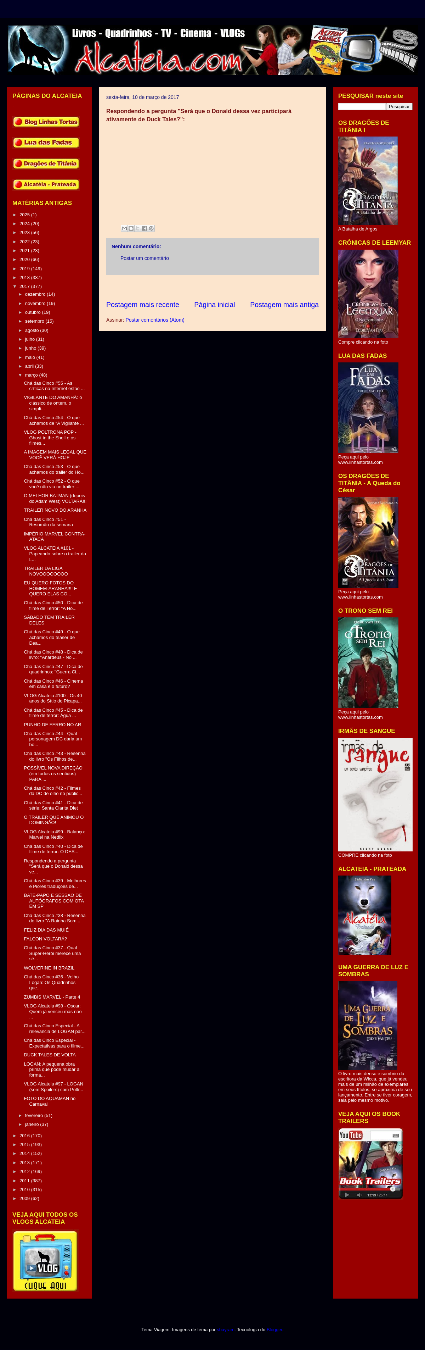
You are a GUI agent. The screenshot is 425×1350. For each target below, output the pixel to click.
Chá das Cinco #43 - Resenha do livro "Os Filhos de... (54, 756)
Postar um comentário (144, 258)
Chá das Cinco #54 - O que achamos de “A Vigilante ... (54, 420)
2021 (25, 250)
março (32, 375)
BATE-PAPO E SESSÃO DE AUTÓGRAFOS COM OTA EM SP (54, 901)
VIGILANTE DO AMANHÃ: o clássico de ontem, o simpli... (53, 403)
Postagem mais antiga (284, 305)
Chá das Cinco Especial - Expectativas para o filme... (54, 1043)
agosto (32, 330)
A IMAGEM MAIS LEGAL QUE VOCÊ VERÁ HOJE (55, 454)
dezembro (36, 294)
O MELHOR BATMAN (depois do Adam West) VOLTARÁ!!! (55, 498)
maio (30, 357)
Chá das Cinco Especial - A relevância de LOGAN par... (54, 1028)
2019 (25, 268)
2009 (25, 1198)
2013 (25, 1162)
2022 (25, 241)
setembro (35, 321)
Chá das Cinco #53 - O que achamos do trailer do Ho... (54, 469)
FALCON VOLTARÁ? (45, 938)
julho (30, 339)
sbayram (225, 1329)
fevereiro (34, 1115)
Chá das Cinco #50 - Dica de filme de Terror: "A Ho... (53, 605)
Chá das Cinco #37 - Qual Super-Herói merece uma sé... (52, 953)
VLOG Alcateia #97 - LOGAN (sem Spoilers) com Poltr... (53, 1086)
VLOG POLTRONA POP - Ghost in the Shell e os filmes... (50, 437)
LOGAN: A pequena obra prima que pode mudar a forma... (51, 1069)
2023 (25, 232)
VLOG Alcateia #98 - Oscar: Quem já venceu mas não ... (52, 1011)
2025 (25, 214)
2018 (25, 277)
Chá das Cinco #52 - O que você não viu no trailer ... (52, 483)
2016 (25, 1135)
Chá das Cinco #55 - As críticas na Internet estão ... (54, 385)
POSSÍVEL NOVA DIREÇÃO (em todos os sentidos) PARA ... (53, 773)
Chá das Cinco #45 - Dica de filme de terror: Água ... (53, 712)
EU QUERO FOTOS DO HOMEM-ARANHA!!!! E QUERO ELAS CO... (50, 588)
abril (30, 366)
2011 (25, 1180)
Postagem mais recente (142, 305)
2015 (25, 1144)
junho (31, 348)
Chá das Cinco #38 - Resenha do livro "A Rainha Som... (54, 918)
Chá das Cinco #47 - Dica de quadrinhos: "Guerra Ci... (53, 669)
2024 (25, 223)
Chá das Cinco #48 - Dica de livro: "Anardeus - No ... (53, 654)
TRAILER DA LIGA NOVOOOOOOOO (46, 571)
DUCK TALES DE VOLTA (49, 1054)
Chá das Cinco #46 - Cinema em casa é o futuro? (53, 683)
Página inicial (214, 305)
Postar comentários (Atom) (155, 320)
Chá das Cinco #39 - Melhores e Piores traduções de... (55, 883)
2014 (25, 1153)
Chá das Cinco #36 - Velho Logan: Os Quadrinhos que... (51, 982)
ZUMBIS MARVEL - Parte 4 (52, 997)
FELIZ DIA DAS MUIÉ (46, 930)
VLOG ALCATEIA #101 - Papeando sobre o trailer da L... (55, 553)
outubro (33, 312)
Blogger (274, 1329)
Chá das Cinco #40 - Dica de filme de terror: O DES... (53, 849)
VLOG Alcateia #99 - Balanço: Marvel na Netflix (54, 834)
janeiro (32, 1124)
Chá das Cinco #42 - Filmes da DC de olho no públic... (53, 790)
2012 (25, 1171)
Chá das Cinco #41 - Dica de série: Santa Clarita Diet (53, 805)
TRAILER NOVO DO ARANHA (55, 510)
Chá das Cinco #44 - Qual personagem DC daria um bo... (53, 739)
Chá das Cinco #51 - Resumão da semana (48, 522)
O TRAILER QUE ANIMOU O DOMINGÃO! (54, 820)
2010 (25, 1189)
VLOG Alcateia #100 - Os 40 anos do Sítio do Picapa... (53, 698)
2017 (25, 286)
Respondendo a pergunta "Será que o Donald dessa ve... (53, 866)
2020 (25, 259)
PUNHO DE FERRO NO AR (52, 724)
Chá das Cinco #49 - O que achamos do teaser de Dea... (52, 637)
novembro (36, 303)
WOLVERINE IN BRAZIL (49, 968)
